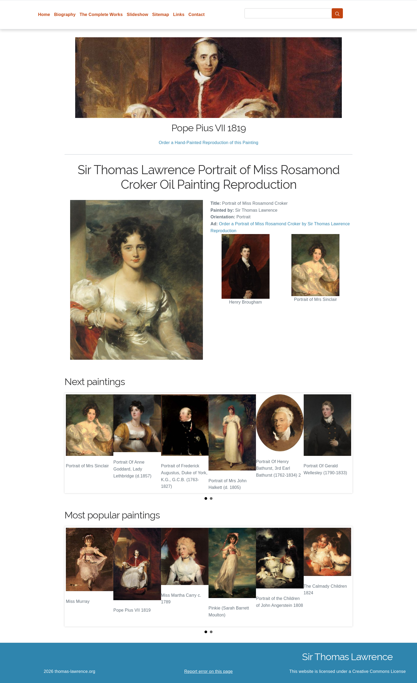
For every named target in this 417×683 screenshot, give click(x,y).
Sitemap (160, 14)
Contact (197, 14)
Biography (65, 14)
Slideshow (137, 14)
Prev (73, 443)
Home (44, 14)
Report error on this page (208, 671)
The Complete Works (101, 14)
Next (344, 443)
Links (179, 14)
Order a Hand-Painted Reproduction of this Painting (208, 142)
